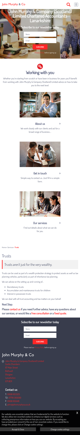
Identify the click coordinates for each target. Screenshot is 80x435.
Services (10, 247)
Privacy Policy (39, 52)
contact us (15, 309)
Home (4, 247)
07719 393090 (15, 397)
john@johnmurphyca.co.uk (18, 404)
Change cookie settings (60, 429)
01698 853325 (13, 394)
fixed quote (60, 313)
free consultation (40, 313)
